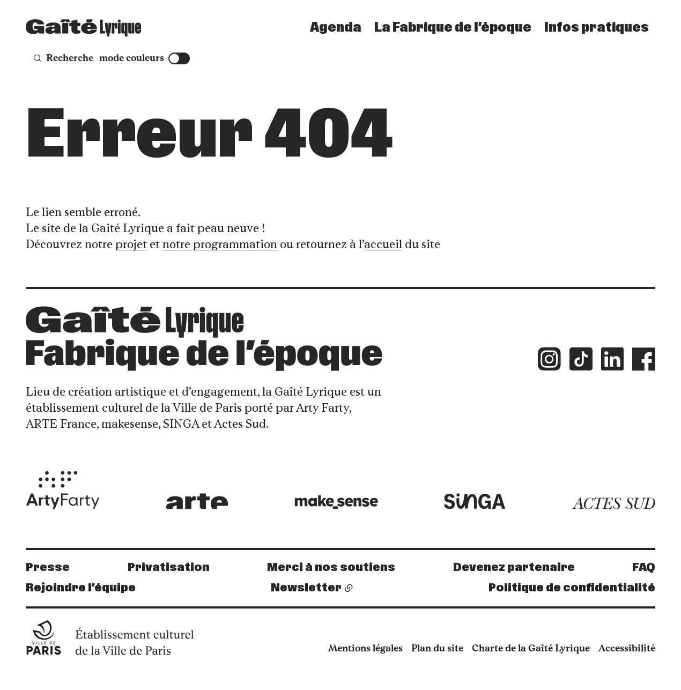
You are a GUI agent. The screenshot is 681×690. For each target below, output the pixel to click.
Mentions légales (365, 648)
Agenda (335, 27)
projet (131, 244)
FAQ (643, 567)
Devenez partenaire (514, 567)
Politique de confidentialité (571, 588)
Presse (48, 567)
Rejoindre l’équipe (81, 588)
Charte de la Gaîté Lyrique (531, 648)
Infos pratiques (596, 27)
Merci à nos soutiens (331, 567)
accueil (383, 244)
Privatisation (169, 567)
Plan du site (437, 648)
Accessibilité (626, 648)
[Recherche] (63, 58)
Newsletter (306, 588)
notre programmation (219, 244)
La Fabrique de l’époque (452, 27)
